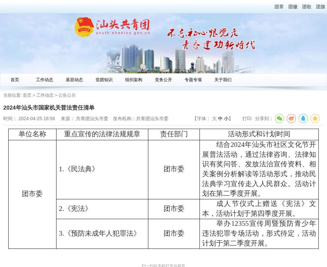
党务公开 (163, 79)
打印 (247, 118)
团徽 (293, 6)
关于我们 (223, 79)
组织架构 (133, 79)
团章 (279, 6)
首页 (15, 79)
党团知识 (104, 79)
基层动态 (74, 79)
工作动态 (44, 79)
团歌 (306, 6)
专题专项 (193, 79)
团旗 (320, 6)
